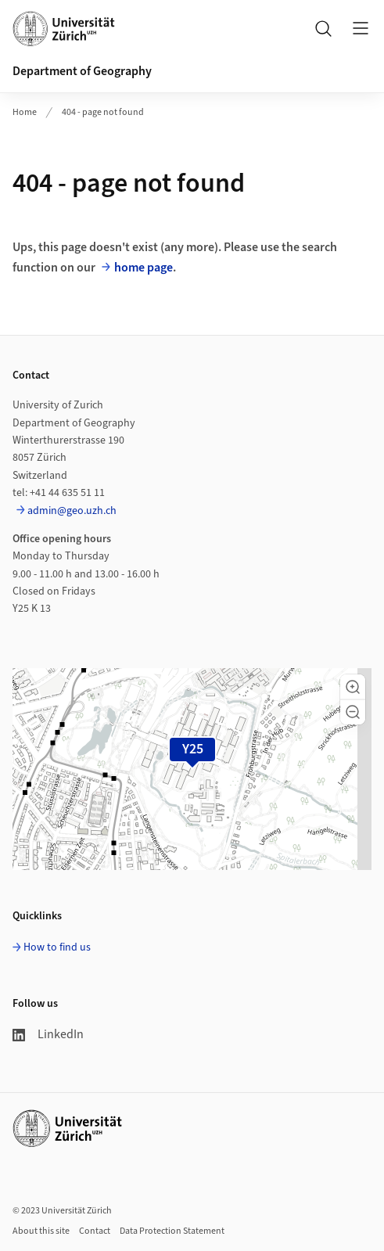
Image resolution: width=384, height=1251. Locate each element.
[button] (352, 686)
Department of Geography (82, 71)
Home (25, 112)
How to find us (57, 947)
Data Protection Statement (172, 1231)
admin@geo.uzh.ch (72, 511)
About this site (41, 1231)
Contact (94, 1231)
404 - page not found (103, 112)
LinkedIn (48, 1034)
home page (143, 267)
